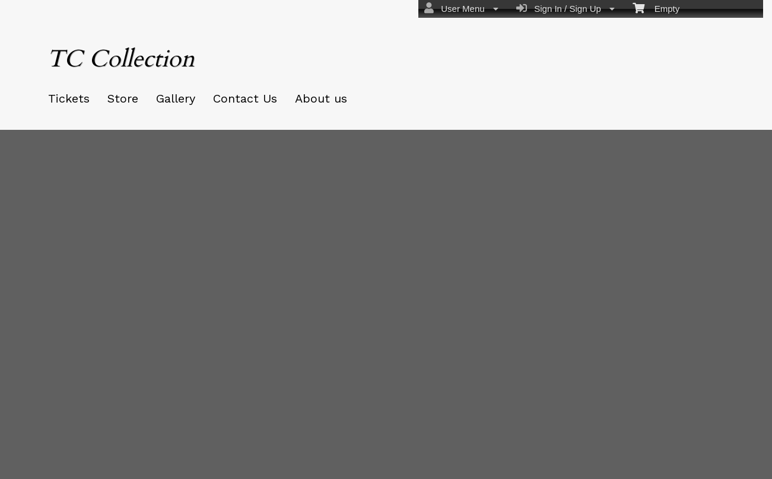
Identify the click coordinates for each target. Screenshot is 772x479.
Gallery (175, 98)
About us (321, 98)
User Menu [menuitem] (461, 8)
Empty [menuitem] (656, 8)
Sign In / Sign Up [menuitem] (565, 8)
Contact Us (245, 98)
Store (122, 98)
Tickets (69, 98)
